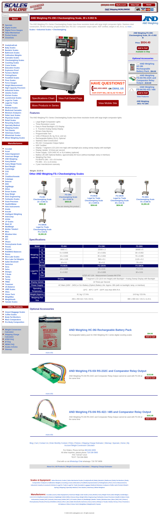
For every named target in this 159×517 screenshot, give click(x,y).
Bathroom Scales (12, 53)
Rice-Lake (66, 502)
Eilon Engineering (12, 197)
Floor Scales (10, 80)
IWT (46, 499)
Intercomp (9, 217)
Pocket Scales (11, 35)
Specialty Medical (12, 125)
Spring (56, 487)
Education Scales (12, 68)
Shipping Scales (12, 128)
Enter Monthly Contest (58, 443)
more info (49, 353)
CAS (7, 172)
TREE (7, 282)
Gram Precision (11, 202)
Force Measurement (119, 483)
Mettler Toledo (96, 499)
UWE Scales (10, 289)
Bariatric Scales (11, 50)
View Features (143, 97)
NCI (6, 239)
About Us (50, 466)
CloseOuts (9, 38)
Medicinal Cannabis (13, 110)
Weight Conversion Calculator (83, 445)
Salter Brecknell (11, 262)
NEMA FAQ (9, 344)
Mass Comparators (13, 320)
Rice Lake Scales (12, 257)
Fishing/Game (11, 75)
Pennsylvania (34, 502)
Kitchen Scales (11, 95)
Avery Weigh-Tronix (13, 164)
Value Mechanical (12, 33)
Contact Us (43, 443)
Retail (126, 485)
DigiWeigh (9, 187)
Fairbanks (100, 497)
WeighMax (9, 297)
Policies (78, 443)
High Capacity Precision (15, 88)
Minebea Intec (11, 234)
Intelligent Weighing (13, 214)
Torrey (7, 279)
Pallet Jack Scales (12, 115)
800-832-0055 (90, 450)
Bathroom (108, 480)
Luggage (87, 485)
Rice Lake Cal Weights (14, 259)
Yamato (98, 504)
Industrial (34, 485)
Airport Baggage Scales (15, 312)
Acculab (8, 149)
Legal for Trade (11, 100)
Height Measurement (13, 85)
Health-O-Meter (120, 497)
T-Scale (8, 274)
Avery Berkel (10, 161)
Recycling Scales (12, 123)
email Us (118, 88)
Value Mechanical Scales (75, 480)
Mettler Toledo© (11, 229)
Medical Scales (11, 108)
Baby (95, 480)
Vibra (7, 292)
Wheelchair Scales (13, 135)
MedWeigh (9, 227)
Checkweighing (59, 30)
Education (77, 483)
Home (123, 443)
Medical (93, 485)
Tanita (7, 277)
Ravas (7, 254)
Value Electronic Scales (59, 480)
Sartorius (9, 264)
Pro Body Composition (14, 322)
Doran (73, 497)
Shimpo (8, 272)
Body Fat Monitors (13, 317)
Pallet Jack (113, 485)
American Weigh (12, 156)
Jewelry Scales (11, 93)
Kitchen (53, 485)
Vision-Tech (74, 504)
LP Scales (9, 222)
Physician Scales (12, 118)
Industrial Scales (12, 90)
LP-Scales (73, 499)
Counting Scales (12, 63)
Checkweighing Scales (14, 60)
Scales (32, 30)
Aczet (7, 151)
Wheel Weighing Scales (15, 138)
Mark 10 (8, 224)
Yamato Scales (11, 302)
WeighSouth (10, 299)
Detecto (8, 182)
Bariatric (101, 480)
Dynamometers (93, 483)
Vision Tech (10, 294)
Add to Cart (150, 337)
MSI (6, 237)
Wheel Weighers (100, 487)
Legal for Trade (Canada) (75, 485)
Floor (110, 483)
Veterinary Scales (12, 133)
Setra (7, 269)
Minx (7, 232)
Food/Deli (84, 483)
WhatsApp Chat (76, 461)
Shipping (62, 487)
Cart (36, 443)
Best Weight (10, 166)
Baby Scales (10, 48)
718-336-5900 (92, 453)
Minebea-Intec (106, 499)
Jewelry (40, 485)
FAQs (71, 443)
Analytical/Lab (11, 45)
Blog (31, 443)
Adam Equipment (12, 154)
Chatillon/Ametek (12, 177)
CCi (6, 174)
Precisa (8, 249)
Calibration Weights (13, 55)
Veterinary (90, 487)
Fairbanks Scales (12, 199)
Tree (120, 502)
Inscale (8, 212)
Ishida (7, 219)
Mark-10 (80, 499)
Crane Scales (10, 65)
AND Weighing (11, 159)
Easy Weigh (10, 194)
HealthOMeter (11, 204)
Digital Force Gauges (14, 30)
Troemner (9, 284)
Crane (70, 483)
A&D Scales (84, 494)
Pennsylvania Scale (13, 244)
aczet (54, 494)
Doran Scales (10, 192)
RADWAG (53, 502)
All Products (60, 466)
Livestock (47, 485)
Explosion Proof (12, 70)
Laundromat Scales (13, 98)
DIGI (7, 184)
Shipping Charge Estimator (92, 443)
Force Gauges (11, 83)
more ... (130, 27)
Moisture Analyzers (13, 113)
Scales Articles (11, 347)
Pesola (8, 247)
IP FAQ (8, 342)
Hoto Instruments (12, 207)
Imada (7, 209)
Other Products (15, 307)
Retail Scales (10, 120)
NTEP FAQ (9, 339)
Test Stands (10, 130)
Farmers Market (11, 73)
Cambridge (9, 169)
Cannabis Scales (12, 58)
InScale (51, 499)
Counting (65, 483)
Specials (8, 25)
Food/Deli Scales (12, 78)
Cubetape (9, 179)
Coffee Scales (11, 315)
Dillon (7, 189)
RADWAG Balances (13, 252)
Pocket (120, 485)
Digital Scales (11, 28)
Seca (7, 267)
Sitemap (8, 349)
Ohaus (7, 242)
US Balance (10, 287)
